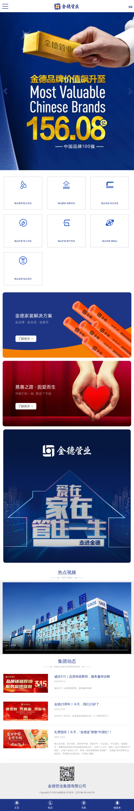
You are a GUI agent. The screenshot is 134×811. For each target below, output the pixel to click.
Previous (5, 94)
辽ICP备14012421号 (85, 792)
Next (130, 94)
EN (130, 6)
